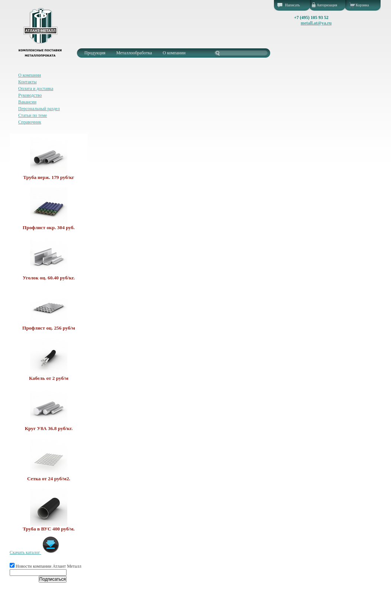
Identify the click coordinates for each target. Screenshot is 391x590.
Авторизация (327, 5)
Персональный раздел (39, 108)
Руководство (30, 95)
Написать (292, 5)
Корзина (362, 5)
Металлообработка (134, 52)
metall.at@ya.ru (316, 23)
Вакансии (27, 102)
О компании (174, 52)
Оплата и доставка (35, 88)
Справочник (29, 122)
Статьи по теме (32, 115)
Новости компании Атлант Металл (45, 566)
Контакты (27, 81)
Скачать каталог (35, 552)
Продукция (95, 52)
